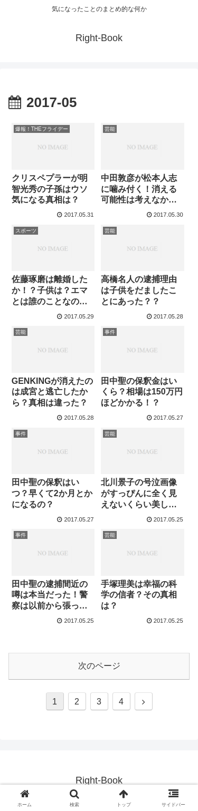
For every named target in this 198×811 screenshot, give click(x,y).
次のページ (99, 665)
